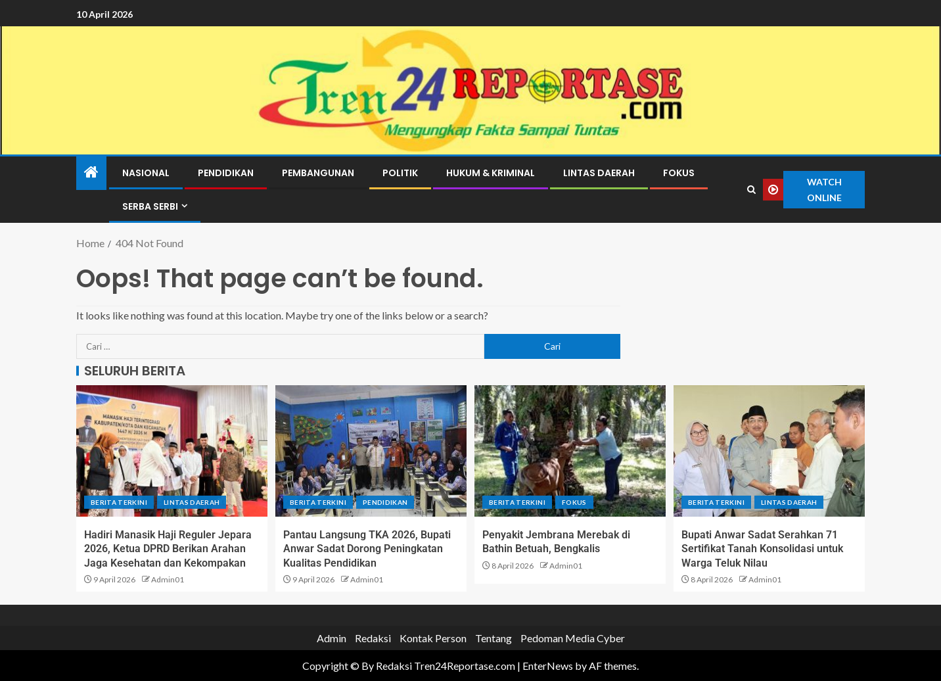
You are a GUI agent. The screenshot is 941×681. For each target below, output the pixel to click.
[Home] (91, 172)
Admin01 (167, 579)
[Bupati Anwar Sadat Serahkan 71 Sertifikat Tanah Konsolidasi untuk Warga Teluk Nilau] (769, 451)
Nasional (146, 172)
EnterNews (547, 665)
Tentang (493, 638)
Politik (400, 172)
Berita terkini (119, 502)
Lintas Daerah (599, 172)
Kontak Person (433, 638)
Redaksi (373, 638)
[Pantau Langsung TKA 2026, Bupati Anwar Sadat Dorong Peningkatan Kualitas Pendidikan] (371, 451)
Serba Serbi (150, 206)
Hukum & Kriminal (490, 172)
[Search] (752, 189)
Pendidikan (226, 172)
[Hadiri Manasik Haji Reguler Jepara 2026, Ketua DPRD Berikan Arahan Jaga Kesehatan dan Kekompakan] (171, 451)
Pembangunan (318, 172)
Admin (331, 638)
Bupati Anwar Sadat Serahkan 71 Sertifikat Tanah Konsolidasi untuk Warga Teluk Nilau (762, 548)
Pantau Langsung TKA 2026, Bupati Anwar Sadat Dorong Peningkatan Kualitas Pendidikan (367, 548)
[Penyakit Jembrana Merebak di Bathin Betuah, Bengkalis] (570, 451)
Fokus (679, 172)
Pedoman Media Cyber (572, 638)
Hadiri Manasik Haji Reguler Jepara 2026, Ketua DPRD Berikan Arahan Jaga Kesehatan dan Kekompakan (168, 548)
